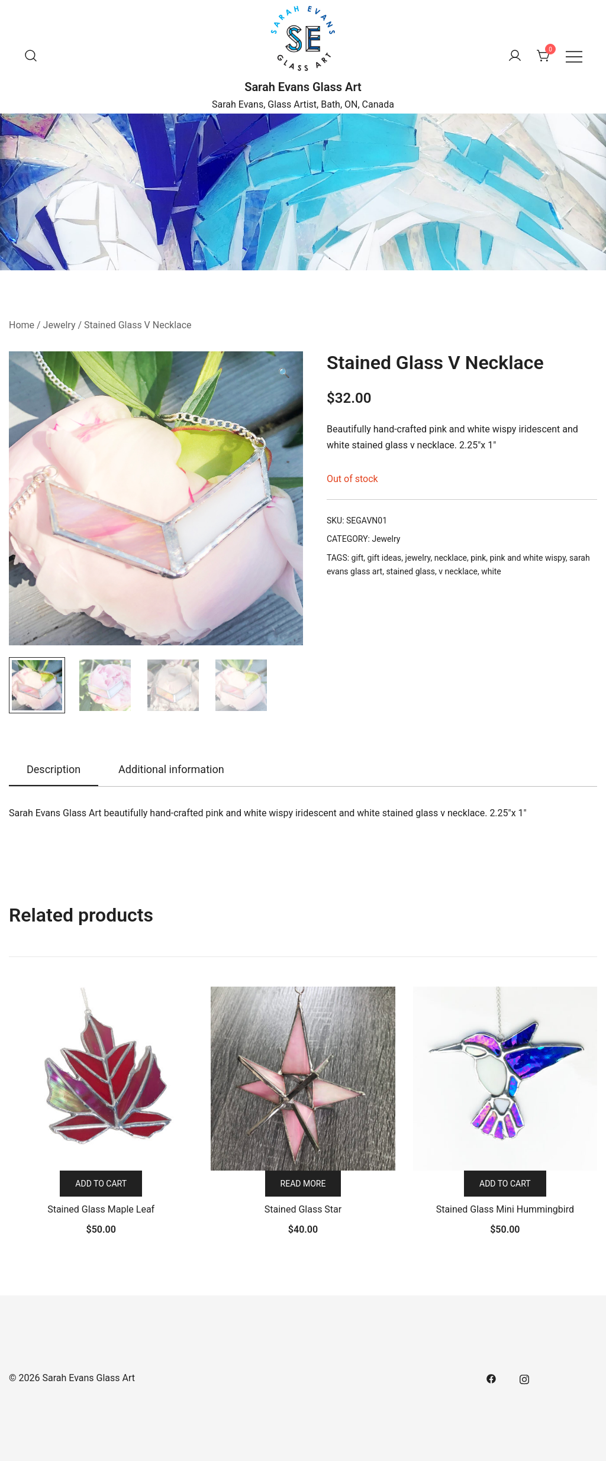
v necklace (458, 571)
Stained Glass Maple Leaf (100, 1209)
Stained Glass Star (303, 1209)
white (491, 571)
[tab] (53, 770)
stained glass (410, 571)
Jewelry (59, 325)
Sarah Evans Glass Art (303, 87)
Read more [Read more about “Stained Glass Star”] (303, 1183)
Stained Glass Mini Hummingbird (505, 1209)
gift (358, 558)
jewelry (418, 558)
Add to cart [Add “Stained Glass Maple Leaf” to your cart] (101, 1183)
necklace (450, 558)
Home (21, 325)
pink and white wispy (528, 558)
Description (53, 769)
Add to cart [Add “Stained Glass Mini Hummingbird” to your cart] (505, 1183)
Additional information (171, 769)
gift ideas (385, 558)
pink (478, 558)
